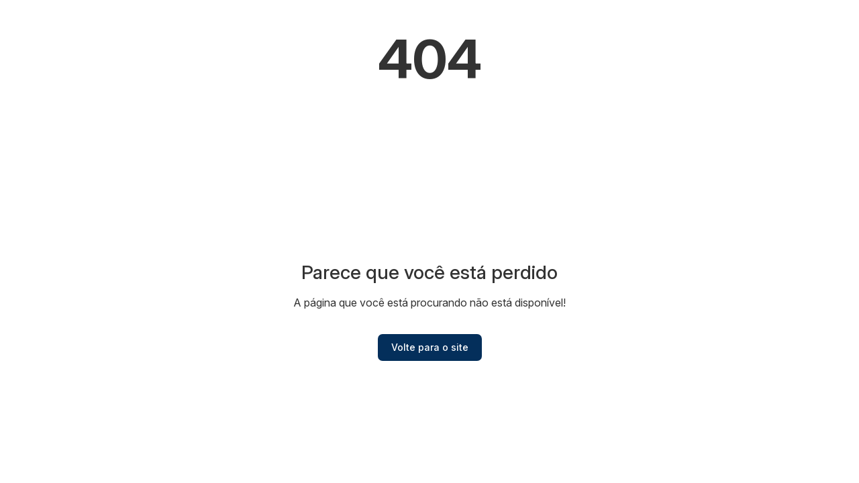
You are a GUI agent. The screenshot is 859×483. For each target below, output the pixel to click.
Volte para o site (429, 347)
